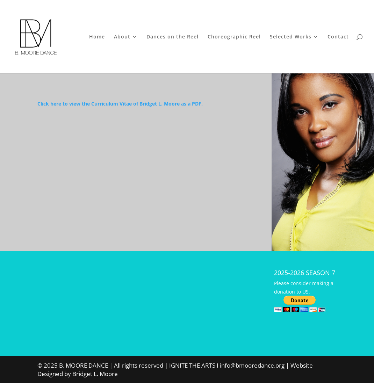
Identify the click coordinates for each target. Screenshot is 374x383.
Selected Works (290, 37)
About (122, 37)
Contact (338, 37)
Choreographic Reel (234, 37)
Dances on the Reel (172, 37)
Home (97, 37)
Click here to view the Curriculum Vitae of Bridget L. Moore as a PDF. (120, 103)
